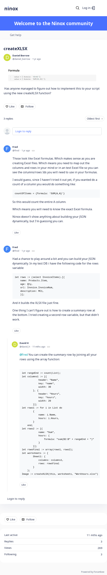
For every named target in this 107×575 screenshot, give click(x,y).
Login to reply (23, 131)
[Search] (77, 8)
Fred (15, 146)
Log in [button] (86, 8)
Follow (29, 106)
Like (12, 106)
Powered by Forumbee (92, 572)
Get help (15, 35)
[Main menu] (100, 8)
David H (24, 343)
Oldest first (93, 118)
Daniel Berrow (20, 55)
